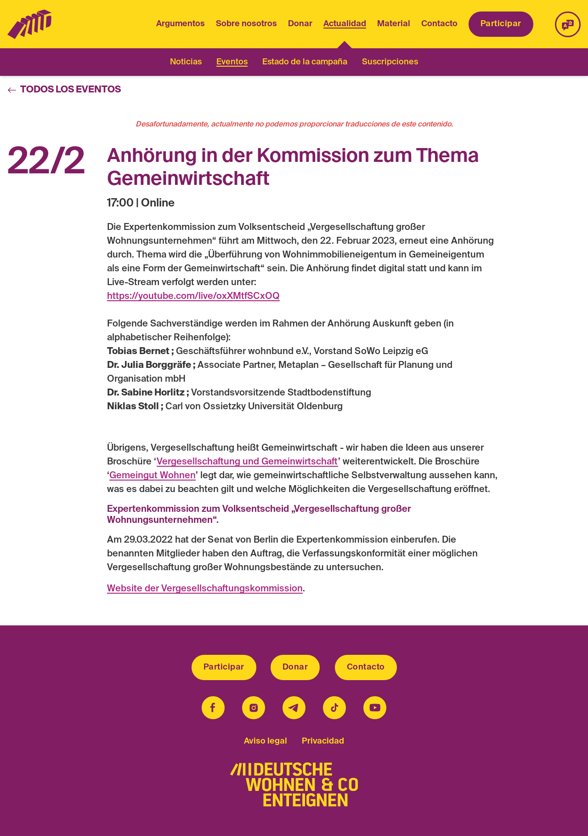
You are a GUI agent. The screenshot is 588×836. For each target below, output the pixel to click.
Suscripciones (390, 62)
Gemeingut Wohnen (152, 476)
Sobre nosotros (246, 24)
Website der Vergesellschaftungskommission (205, 589)
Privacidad (323, 741)
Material (393, 24)
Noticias (186, 62)
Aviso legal (265, 741)
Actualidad (344, 25)
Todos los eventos (64, 90)
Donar (300, 24)
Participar (501, 24)
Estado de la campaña (304, 62)
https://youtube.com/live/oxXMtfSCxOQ (193, 296)
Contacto (439, 24)
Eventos (232, 62)
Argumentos (180, 24)
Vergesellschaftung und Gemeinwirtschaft (247, 462)
